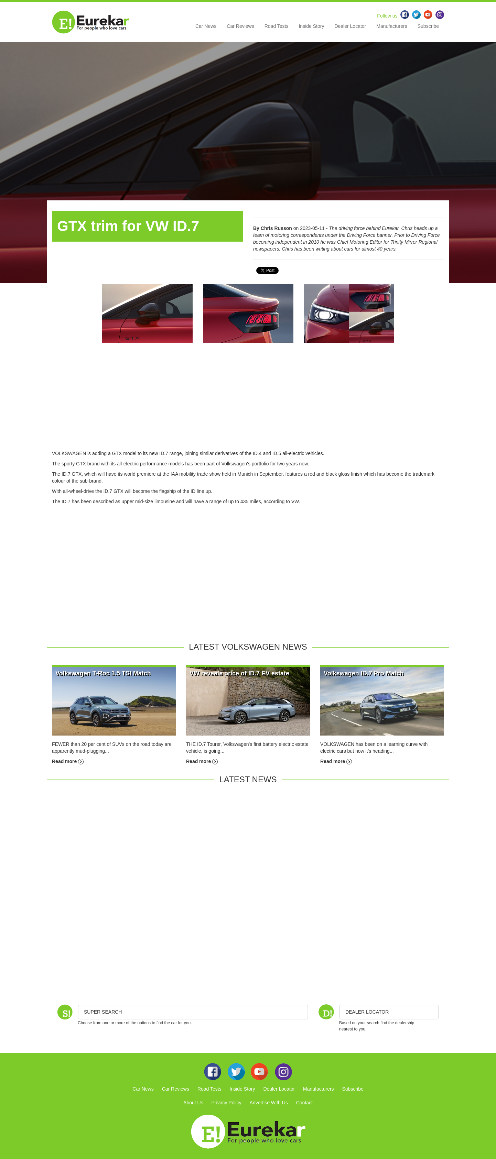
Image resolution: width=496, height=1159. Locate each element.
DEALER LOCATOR (367, 1012)
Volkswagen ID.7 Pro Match (364, 673)
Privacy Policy (226, 1102)
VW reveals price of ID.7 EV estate (239, 673)
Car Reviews (240, 26)
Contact (304, 1102)
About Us (193, 1102)
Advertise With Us (269, 1102)
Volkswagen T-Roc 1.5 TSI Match (103, 673)
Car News (205, 26)
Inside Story (311, 26)
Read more (68, 761)
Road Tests (277, 26)
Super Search (103, 1012)
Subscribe (428, 26)
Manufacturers (391, 26)
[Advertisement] (248, 402)
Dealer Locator (350, 26)
